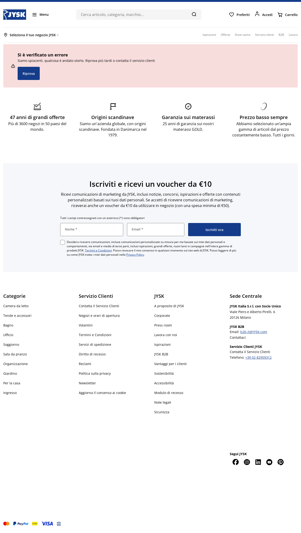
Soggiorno (11, 344)
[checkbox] (62, 242)
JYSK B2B (161, 354)
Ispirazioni (162, 344)
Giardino (10, 373)
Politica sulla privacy (95, 373)
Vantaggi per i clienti (170, 364)
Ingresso (10, 392)
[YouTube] (269, 462)
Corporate (162, 315)
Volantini (86, 325)
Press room (163, 325)
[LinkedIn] (258, 462)
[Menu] (40, 14)
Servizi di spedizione (95, 344)
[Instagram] (246, 462)
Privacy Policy (135, 255)
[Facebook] (235, 462)
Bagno (8, 325)
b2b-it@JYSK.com (253, 332)
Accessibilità (164, 383)
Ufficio (8, 335)
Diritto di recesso (92, 354)
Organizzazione (15, 364)
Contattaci (238, 337)
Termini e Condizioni (98, 250)
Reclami (85, 364)
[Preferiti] (239, 14)
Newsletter (87, 383)
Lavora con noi (165, 335)
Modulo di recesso (168, 392)
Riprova (29, 73)
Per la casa (11, 383)
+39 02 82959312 (258, 357)
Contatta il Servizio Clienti (99, 306)
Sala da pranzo (15, 354)
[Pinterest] (280, 462)
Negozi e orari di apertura (99, 315)
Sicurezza (161, 412)
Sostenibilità (164, 373)
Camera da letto (15, 306)
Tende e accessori (17, 315)
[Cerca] (194, 14)
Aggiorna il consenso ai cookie (102, 392)
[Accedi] (263, 14)
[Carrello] (287, 14)
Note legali (162, 402)
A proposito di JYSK (169, 306)
